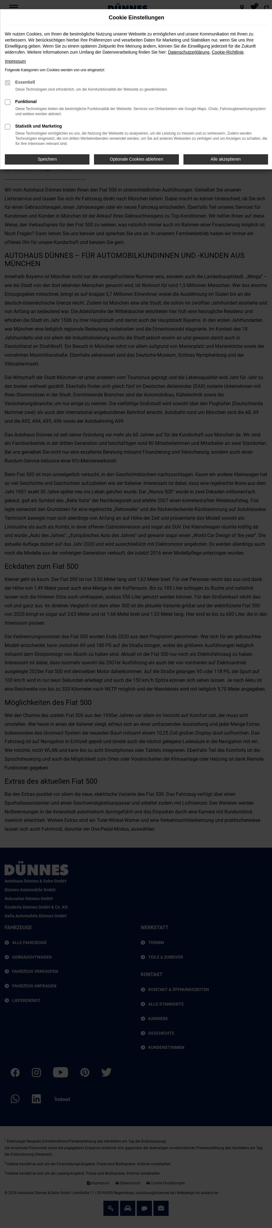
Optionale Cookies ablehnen (136, 159)
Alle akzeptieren (226, 159)
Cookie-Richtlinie (227, 52)
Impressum (15, 61)
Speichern (47, 159)
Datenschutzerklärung (188, 52)
